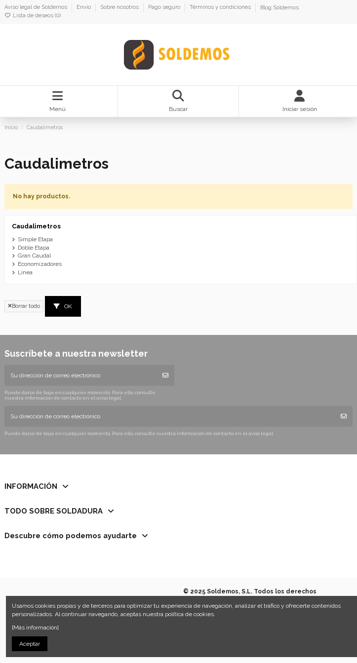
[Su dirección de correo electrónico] (80, 375)
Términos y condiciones (221, 7)
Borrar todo (24, 306)
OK (63, 306)
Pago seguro (165, 7)
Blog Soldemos (279, 7)
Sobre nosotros (120, 7)
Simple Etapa (35, 239)
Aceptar (29, 643)
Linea (25, 272)
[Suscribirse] (165, 375)
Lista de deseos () (32, 15)
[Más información (34, 627)
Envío (84, 7)
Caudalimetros (36, 226)
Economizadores (40, 263)
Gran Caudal (34, 255)
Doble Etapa (33, 247)
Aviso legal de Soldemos (36, 7)
